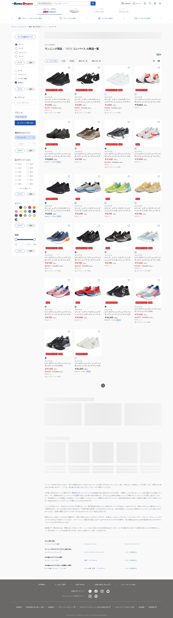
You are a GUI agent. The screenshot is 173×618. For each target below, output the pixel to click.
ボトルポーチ (153, 520)
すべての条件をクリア (25, 37)
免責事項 (51, 607)
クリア (19, 63)
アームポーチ (101, 520)
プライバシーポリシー (67, 607)
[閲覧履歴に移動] (145, 3)
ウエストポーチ (113, 520)
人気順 (63, 61)
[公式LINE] (96, 596)
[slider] (16, 239)
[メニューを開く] (160, 3)
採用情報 (153, 607)
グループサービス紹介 (128, 584)
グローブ (145, 517)
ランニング (22, 27)
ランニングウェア (70, 506)
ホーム (14, 27)
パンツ (116, 506)
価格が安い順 (82, 61)
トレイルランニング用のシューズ (69, 501)
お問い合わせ (80, 584)
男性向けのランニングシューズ (82, 493)
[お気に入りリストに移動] (149, 3)
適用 (30, 63)
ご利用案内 (41, 584)
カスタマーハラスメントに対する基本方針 (95, 607)
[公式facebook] (96, 591)
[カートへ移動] (154, 3)
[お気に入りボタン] (68, 67)
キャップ (90, 517)
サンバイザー (98, 517)
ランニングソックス (145, 509)
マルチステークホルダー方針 (124, 607)
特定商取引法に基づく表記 (35, 607)
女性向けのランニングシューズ (64, 495)
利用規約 (19, 607)
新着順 (72, 61)
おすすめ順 (51, 61)
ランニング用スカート (150, 506)
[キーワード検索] (93, 3)
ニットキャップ (116, 517)
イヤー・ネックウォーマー (131, 517)
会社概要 (141, 607)
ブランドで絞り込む (25, 123)
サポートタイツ (107, 509)
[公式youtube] (108, 591)
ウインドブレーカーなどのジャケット (78, 511)
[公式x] (90, 591)
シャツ (102, 506)
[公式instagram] (102, 591)
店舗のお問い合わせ (103, 584)
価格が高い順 (96, 61)
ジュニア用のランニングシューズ (133, 495)
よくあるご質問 (60, 584)
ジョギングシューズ (109, 498)
